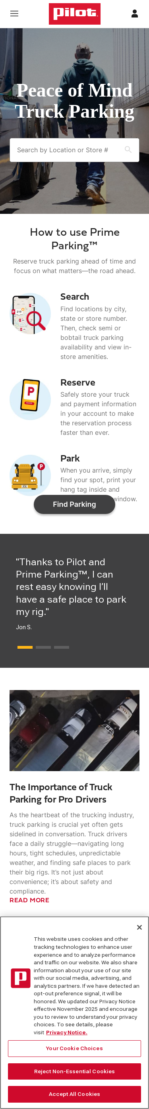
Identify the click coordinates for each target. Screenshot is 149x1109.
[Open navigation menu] (14, 14)
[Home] (74, 14)
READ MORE (30, 889)
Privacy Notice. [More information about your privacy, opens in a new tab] (66, 1036)
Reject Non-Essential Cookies (74, 1075)
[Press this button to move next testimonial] (25, 636)
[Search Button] (124, 150)
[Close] (139, 931)
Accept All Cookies (74, 1098)
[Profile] (134, 14)
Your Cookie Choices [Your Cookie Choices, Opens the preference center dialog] (74, 1052)
